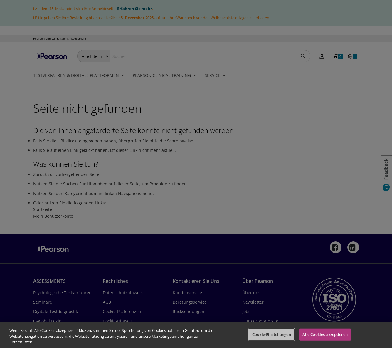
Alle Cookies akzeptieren (325, 334)
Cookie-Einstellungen (271, 334)
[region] (196, 335)
